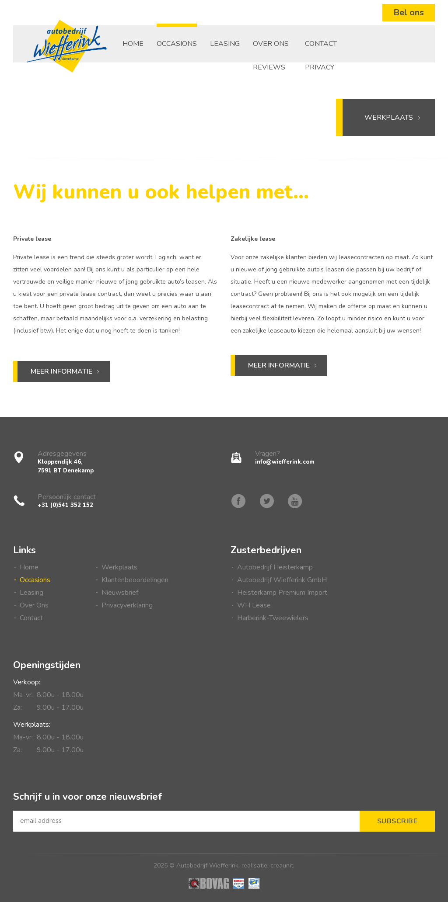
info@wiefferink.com (285, 462)
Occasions (177, 44)
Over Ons (271, 44)
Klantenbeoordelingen (135, 580)
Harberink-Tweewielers (272, 618)
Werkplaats (393, 117)
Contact (321, 44)
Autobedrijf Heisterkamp (275, 567)
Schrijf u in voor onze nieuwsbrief (87, 796)
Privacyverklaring (127, 605)
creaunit (281, 865)
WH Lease (254, 605)
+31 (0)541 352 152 (65, 505)
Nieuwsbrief (120, 592)
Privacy (319, 67)
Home (133, 44)
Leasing (225, 44)
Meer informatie (61, 371)
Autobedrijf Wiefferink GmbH (282, 580)
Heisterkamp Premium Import (282, 592)
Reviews (269, 67)
